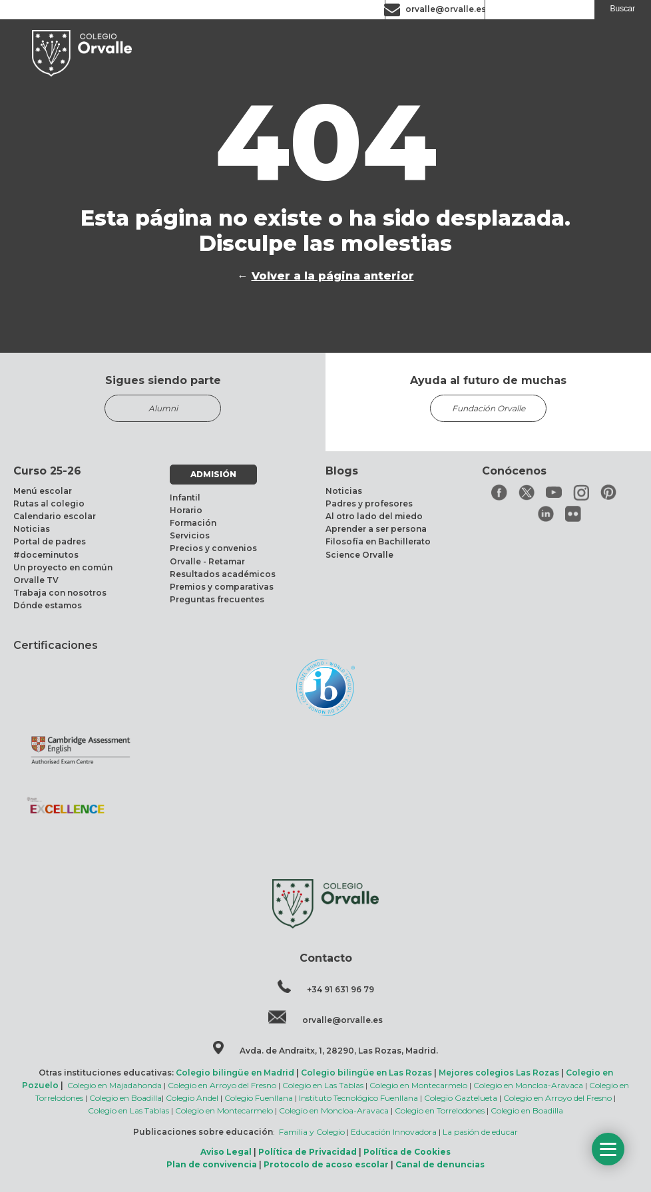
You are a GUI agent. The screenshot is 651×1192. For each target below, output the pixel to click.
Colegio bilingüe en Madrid (235, 1073)
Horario (186, 510)
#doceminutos (46, 555)
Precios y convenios (213, 548)
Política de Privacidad (307, 1152)
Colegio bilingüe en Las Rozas (366, 1073)
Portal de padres (49, 541)
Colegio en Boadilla (125, 1098)
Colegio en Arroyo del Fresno (222, 1085)
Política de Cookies (407, 1152)
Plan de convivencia (211, 1164)
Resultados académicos (223, 574)
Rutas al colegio (49, 503)
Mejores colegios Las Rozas (499, 1073)
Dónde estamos (47, 605)
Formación (193, 523)
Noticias (31, 529)
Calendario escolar (54, 516)
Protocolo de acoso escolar (326, 1164)
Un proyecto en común (62, 567)
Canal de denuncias (440, 1164)
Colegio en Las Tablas (322, 1085)
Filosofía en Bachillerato (378, 541)
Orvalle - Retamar (207, 561)
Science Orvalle (359, 555)
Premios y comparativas (222, 587)
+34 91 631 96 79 (340, 989)
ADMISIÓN (213, 474)
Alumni (163, 408)
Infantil (185, 497)
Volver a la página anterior (333, 276)
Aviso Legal (226, 1152)
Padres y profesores (369, 503)
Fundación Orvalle (488, 408)
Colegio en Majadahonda (114, 1085)
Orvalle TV (36, 580)
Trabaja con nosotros (60, 593)
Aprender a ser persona (376, 529)
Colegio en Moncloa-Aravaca (528, 1085)
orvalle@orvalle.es (445, 9)
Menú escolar (42, 491)
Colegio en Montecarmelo (418, 1085)
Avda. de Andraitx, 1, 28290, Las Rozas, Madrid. (339, 1051)
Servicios (190, 535)
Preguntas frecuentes (217, 599)
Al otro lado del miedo (374, 516)
